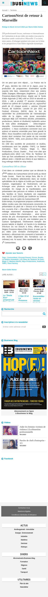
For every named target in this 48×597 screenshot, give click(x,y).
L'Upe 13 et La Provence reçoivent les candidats (23, 298)
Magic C (5, 261)
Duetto (40, 257)
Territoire (13, 10)
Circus (34, 257)
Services (24, 543)
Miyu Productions (29, 261)
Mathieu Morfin (15, 261)
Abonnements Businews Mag (24, 558)
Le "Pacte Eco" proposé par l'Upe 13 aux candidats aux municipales (8, 297)
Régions (24, 565)
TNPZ (4, 263)
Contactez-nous (24, 508)
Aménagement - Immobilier (24, 529)
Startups (24, 547)
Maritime (24, 540)
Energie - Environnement (24, 533)
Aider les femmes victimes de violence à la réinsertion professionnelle (32, 429)
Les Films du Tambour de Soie (32, 259)
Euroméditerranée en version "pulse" (38, 298)
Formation (24, 562)
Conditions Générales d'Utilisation (24, 515)
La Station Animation (10, 259)
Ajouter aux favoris (14, 253)
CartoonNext (12, 257)
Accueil (4, 10)
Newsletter (24, 587)
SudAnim (40, 261)
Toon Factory (12, 263)
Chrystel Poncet (24, 257)
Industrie (24, 536)
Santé (24, 569)
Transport (24, 572)
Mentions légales (24, 511)
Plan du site (24, 583)
